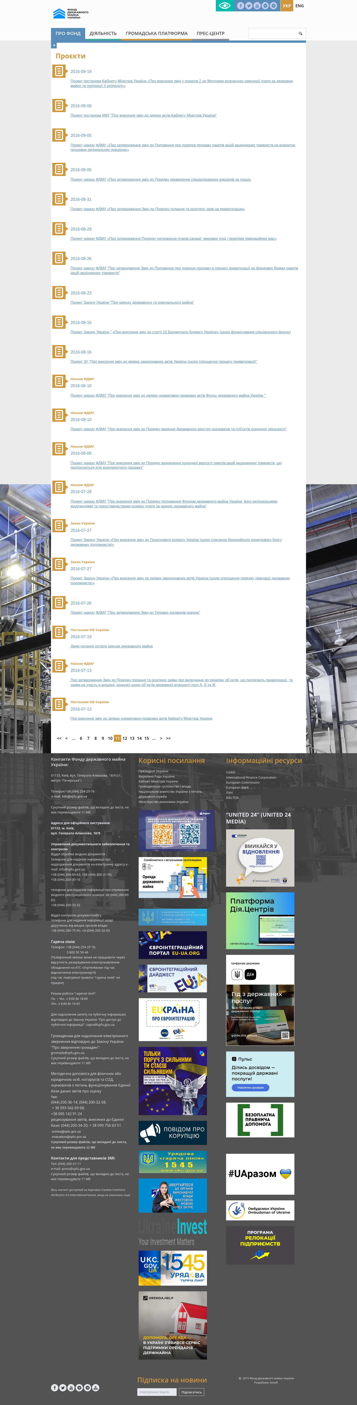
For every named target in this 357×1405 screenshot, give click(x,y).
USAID (230, 772)
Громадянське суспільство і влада (165, 786)
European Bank (237, 787)
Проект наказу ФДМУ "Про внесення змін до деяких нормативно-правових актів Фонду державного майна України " (168, 395)
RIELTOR (232, 797)
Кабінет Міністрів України (158, 781)
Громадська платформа (157, 33)
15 (146, 738)
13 (132, 738)
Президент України (153, 771)
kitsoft (274, 1383)
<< (59, 738)
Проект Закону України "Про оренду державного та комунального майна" (132, 302)
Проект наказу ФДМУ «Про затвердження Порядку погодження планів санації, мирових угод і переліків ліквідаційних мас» (174, 239)
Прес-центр (210, 33)
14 (139, 738)
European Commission (243, 782)
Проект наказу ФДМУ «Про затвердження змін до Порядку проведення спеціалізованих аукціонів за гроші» (161, 179)
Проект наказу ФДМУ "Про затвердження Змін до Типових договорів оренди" (135, 613)
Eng (299, 5)
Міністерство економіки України (164, 802)
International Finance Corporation (251, 777)
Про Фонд (68, 33)
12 (124, 738)
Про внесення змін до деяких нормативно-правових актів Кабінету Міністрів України (141, 718)
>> (168, 738)
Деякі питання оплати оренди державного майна (112, 646)
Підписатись (191, 1392)
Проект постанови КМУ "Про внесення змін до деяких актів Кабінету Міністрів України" (144, 115)
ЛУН (229, 792)
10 (110, 738)
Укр (287, 5)
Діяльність (103, 33)
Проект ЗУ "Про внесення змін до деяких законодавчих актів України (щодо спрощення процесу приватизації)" (164, 362)
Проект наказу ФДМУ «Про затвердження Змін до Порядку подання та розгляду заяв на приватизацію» (158, 209)
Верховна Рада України (157, 776)
